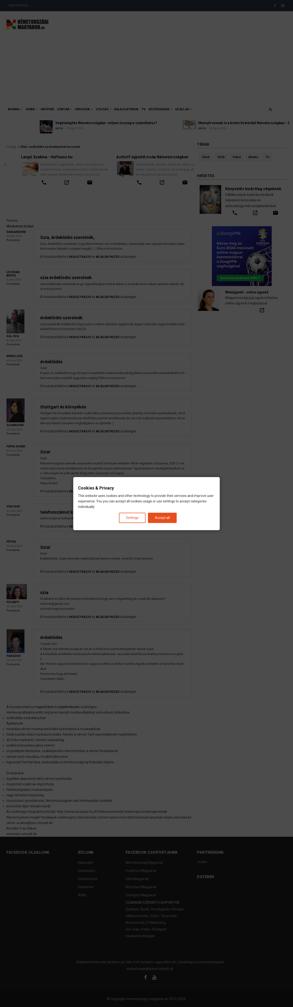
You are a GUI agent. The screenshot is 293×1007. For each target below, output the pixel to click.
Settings (132, 517)
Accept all (162, 517)
